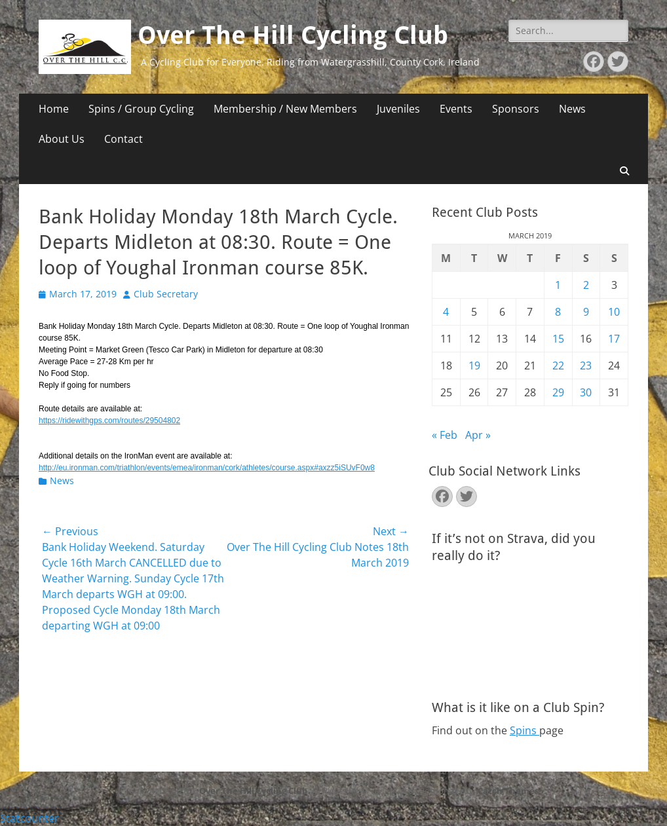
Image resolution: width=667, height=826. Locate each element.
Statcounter (29, 818)
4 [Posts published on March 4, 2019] (446, 312)
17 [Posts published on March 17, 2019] (614, 338)
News (572, 109)
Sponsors (515, 109)
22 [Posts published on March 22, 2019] (558, 365)
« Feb (444, 435)
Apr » (478, 435)
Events (456, 109)
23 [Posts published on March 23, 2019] (586, 365)
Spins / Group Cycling (141, 109)
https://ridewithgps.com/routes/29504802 (109, 420)
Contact (123, 139)
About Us (62, 139)
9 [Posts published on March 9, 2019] (586, 312)
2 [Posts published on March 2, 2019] (586, 285)
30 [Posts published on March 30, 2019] (586, 392)
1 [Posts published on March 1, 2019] (558, 285)
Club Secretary (166, 294)
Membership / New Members (285, 109)
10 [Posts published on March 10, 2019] (614, 312)
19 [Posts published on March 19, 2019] (474, 365)
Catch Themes (508, 791)
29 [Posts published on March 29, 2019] (558, 392)
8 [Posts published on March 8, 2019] (558, 312)
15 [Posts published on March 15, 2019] (558, 338)
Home (54, 109)
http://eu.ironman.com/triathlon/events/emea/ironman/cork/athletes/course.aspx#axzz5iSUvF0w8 (207, 467)
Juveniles (398, 109)
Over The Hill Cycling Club (293, 35)
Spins (524, 730)
